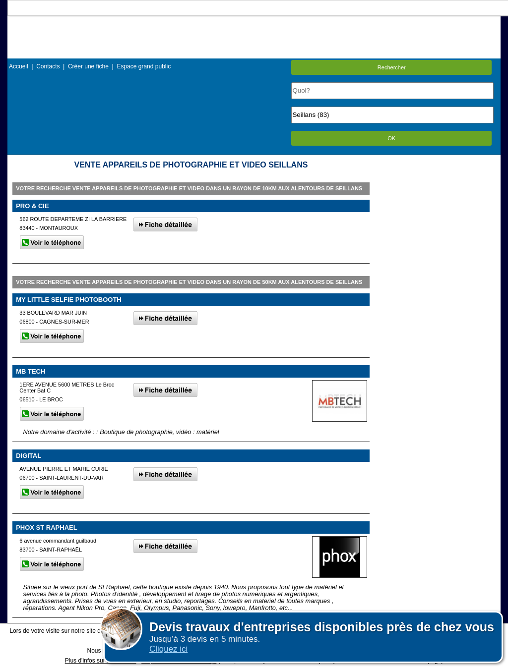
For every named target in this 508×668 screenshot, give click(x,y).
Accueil (18, 66)
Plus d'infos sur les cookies (100, 660)
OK (391, 138)
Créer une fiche (88, 66)
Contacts (48, 66)
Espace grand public (144, 66)
